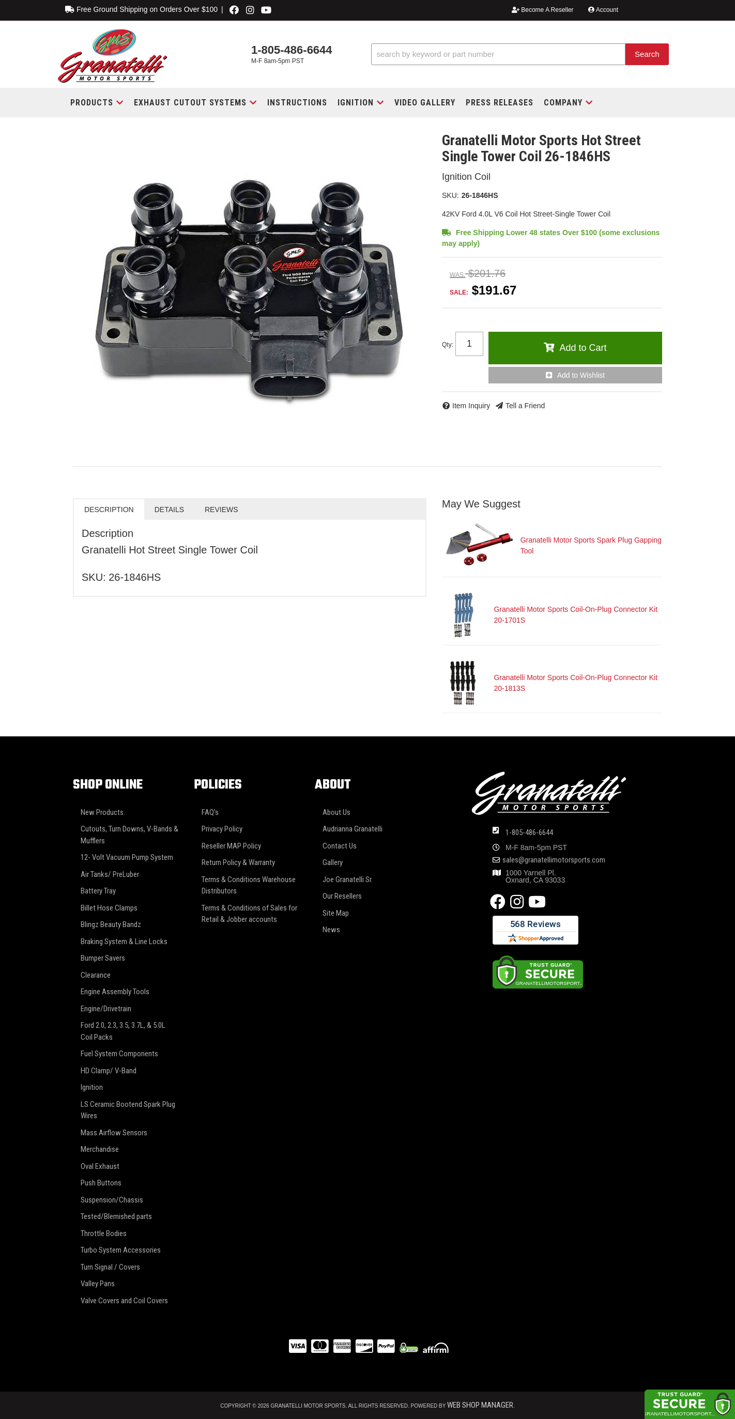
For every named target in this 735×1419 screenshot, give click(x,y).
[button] (520, 54)
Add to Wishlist (581, 375)
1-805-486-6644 (529, 832)
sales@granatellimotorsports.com (553, 860)
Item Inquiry (471, 406)
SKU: (450, 195)
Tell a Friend (525, 406)
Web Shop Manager (480, 1405)
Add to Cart (582, 348)
